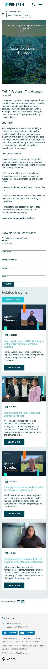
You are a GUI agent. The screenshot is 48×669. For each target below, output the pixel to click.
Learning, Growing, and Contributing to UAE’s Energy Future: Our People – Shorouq (24, 344)
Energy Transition (14, 15)
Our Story (13, 638)
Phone (5, 277)
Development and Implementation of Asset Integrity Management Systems (23, 560)
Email (5, 268)
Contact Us (8, 618)
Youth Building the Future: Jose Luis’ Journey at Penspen (22, 414)
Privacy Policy (21, 646)
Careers (36, 641)
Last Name (7, 252)
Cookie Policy (7, 646)
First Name (7, 243)
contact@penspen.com (15, 624)
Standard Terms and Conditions (14, 649)
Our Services (25, 638)
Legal (41, 646)
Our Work (36, 638)
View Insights (13, 299)
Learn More (14, 367)
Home (11, 25)
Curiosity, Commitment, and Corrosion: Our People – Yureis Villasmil (24, 489)
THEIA (27, 15)
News (28, 641)
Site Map (32, 646)
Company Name (9, 260)
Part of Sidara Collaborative (17, 659)
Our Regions (7, 641)
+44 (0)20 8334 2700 (21, 627)
